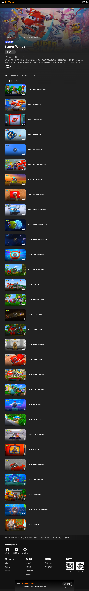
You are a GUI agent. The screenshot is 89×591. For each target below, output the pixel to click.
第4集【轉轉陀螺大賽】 (35, 135)
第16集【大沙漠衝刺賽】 (36, 315)
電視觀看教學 (30, 572)
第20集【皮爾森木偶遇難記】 (37, 375)
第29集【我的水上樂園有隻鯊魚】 (39, 510)
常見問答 (29, 564)
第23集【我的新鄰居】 (35, 420)
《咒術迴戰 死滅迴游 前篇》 (34, 539)
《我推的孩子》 (62, 539)
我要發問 (29, 568)
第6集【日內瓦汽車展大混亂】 (38, 165)
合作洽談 (29, 576)
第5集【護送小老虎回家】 (36, 150)
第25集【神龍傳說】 (34, 450)
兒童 (16, 37)
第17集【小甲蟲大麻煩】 (36, 330)
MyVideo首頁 (9, 37)
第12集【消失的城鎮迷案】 (37, 255)
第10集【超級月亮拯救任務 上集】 (39, 225)
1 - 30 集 (7, 82)
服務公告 (8, 568)
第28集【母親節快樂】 (35, 495)
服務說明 (8, 572)
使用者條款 (50, 564)
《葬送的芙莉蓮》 (49, 539)
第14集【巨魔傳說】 (34, 285)
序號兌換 (85, 2)
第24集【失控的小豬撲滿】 (37, 435)
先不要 (67, 588)
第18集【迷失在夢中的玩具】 (37, 345)
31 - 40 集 (16, 82)
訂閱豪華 (10, 68)
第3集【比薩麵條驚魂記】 (36, 120)
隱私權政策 (50, 568)
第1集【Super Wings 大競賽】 (38, 90)
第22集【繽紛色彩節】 (35, 405)
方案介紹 (8, 564)
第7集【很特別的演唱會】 (36, 180)
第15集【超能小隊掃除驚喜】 (37, 300)
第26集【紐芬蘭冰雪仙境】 (37, 465)
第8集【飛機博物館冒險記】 (37, 195)
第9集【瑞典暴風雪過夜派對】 (38, 210)
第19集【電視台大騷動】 (36, 360)
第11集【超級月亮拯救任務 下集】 (39, 240)
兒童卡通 (22, 37)
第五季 (9, 52)
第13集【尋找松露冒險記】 (37, 270)
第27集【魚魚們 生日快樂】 (37, 480)
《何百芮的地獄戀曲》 (14, 539)
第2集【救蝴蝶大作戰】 (35, 105)
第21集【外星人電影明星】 (37, 390)
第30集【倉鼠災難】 (34, 525)
